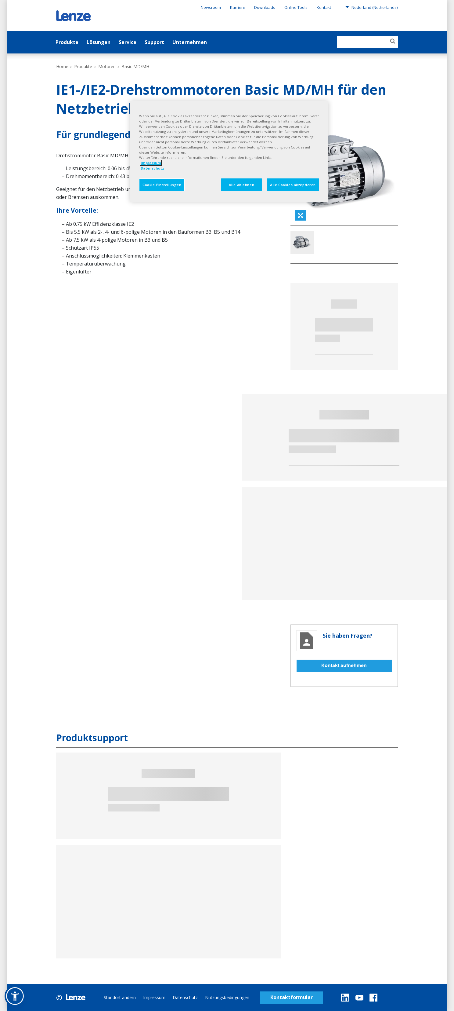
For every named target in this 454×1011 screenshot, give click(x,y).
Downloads (264, 7)
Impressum (154, 997)
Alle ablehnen (241, 184)
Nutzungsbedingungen (227, 997)
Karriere (237, 7)
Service (127, 42)
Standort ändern (120, 997)
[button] (15, 996)
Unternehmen (189, 42)
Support (154, 42)
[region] (229, 151)
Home (62, 66)
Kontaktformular (291, 997)
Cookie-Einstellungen (161, 184)
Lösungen (98, 42)
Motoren (107, 66)
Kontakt (324, 7)
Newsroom (211, 7)
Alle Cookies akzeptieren (293, 184)
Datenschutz (185, 997)
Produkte (67, 42)
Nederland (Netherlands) (371, 7)
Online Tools (296, 7)
